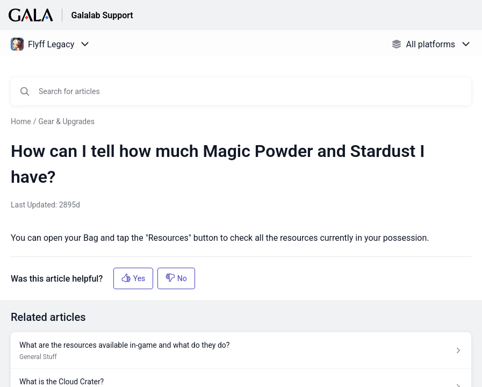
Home (21, 121)
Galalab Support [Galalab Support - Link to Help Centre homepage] (102, 15)
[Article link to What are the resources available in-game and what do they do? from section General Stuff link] (241, 350)
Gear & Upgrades (66, 121)
